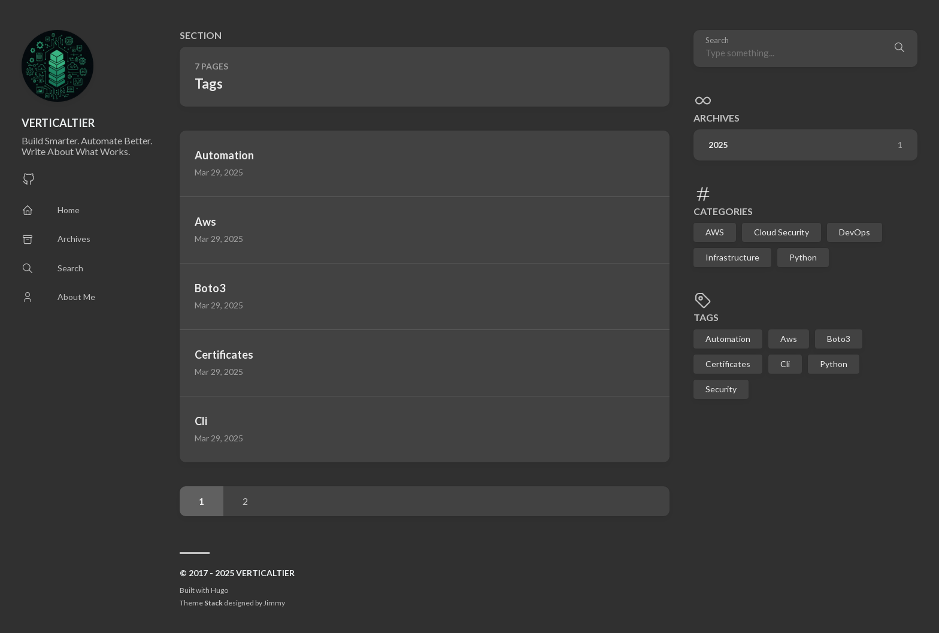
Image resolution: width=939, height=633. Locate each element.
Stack (213, 602)
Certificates (727, 364)
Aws (788, 339)
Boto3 (838, 339)
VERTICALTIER (58, 122)
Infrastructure (732, 257)
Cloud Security (781, 232)
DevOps (854, 232)
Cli (785, 364)
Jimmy (274, 602)
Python (803, 257)
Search (717, 40)
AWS (714, 232)
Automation (727, 339)
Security (721, 389)
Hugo (219, 590)
